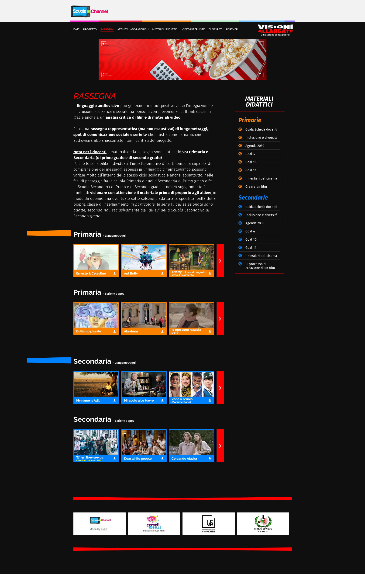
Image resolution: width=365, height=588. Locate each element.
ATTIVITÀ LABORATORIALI (132, 29)
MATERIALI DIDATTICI (165, 29)
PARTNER (232, 29)
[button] (220, 260)
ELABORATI (215, 29)
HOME (75, 29)
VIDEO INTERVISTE (193, 29)
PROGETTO (90, 29)
